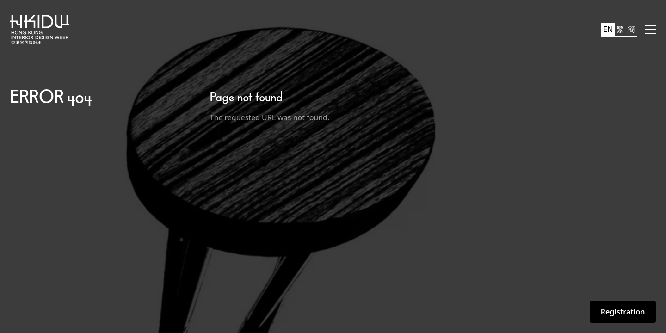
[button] (650, 29)
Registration (623, 312)
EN (608, 29)
